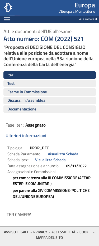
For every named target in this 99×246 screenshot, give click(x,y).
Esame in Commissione (27, 92)
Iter (10, 75)
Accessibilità (63, 232)
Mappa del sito (49, 237)
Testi (11, 83)
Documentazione (21, 109)
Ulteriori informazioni (26, 135)
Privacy (40, 232)
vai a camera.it (88, 19)
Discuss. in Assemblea (26, 100)
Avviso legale (16, 232)
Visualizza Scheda (63, 154)
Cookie (85, 232)
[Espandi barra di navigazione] (7, 19)
